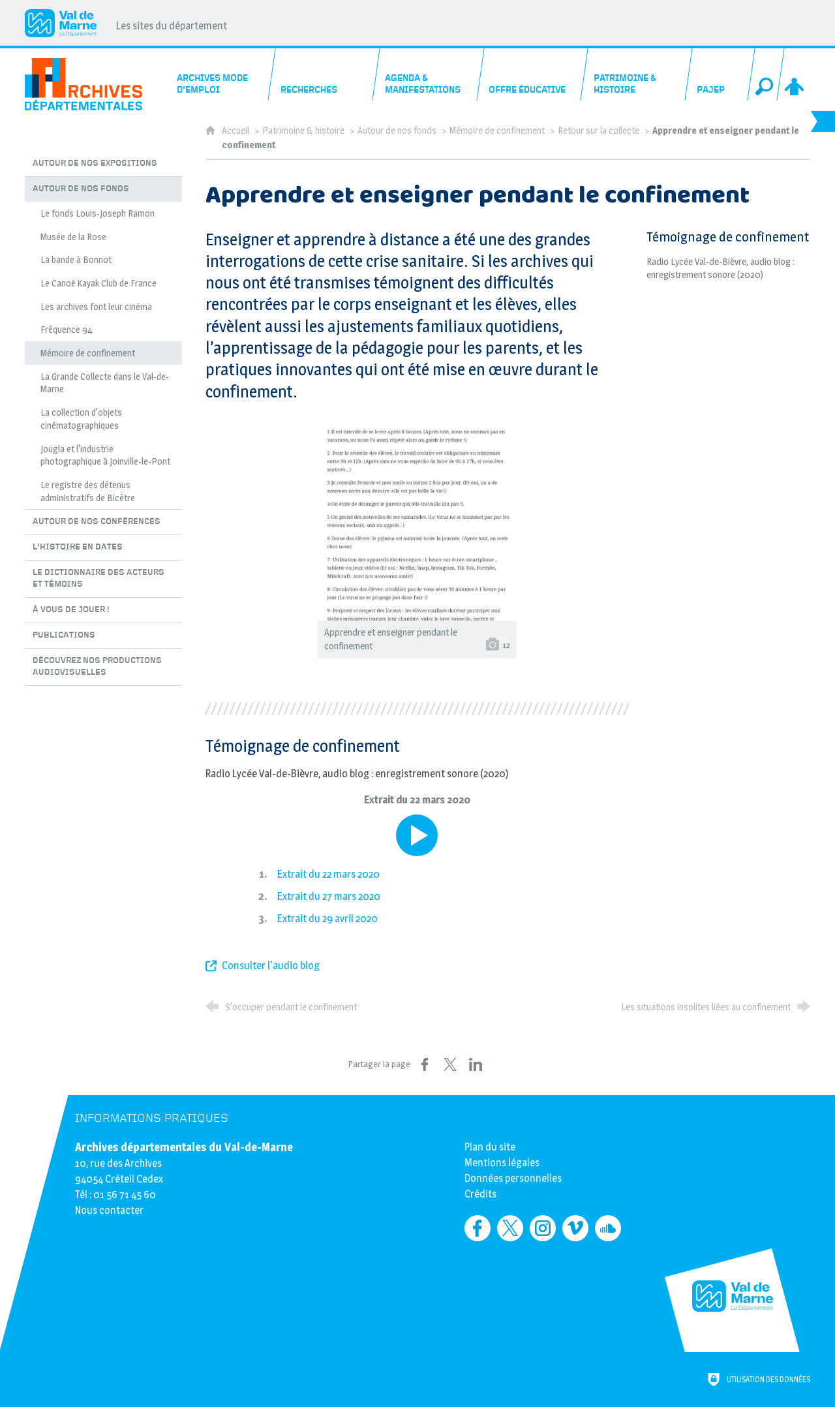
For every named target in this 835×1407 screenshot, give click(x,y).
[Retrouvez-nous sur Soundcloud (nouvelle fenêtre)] (608, 1228)
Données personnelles (513, 1178)
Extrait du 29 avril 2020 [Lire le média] (327, 918)
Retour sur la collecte (599, 130)
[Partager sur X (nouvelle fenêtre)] (450, 1064)
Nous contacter (109, 1210)
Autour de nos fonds (396, 130)
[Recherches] (324, 74)
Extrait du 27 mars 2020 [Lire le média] (328, 896)
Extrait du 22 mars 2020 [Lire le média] (328, 874)
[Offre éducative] (533, 74)
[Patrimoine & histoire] (637, 74)
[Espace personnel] (795, 74)
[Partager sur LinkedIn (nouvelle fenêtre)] (475, 1064)
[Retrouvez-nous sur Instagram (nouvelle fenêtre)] (543, 1228)
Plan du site (489, 1147)
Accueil (236, 130)
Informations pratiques (151, 1118)
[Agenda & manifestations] (429, 74)
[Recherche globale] (766, 74)
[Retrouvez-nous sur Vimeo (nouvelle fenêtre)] (575, 1228)
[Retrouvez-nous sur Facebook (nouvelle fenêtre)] (477, 1228)
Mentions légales (501, 1162)
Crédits (480, 1194)
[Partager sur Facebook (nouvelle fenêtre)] (425, 1064)
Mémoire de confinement (497, 130)
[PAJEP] (720, 74)
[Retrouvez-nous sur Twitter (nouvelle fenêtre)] (510, 1228)
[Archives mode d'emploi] (221, 74)
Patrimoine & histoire (303, 130)
